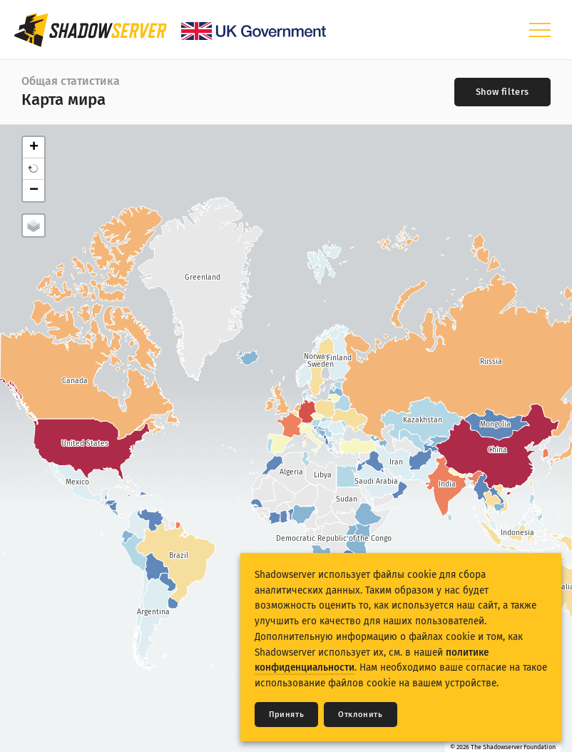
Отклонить (360, 714)
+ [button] (34, 147)
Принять (286, 714)
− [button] (34, 190)
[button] (33, 169)
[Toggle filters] (502, 92)
